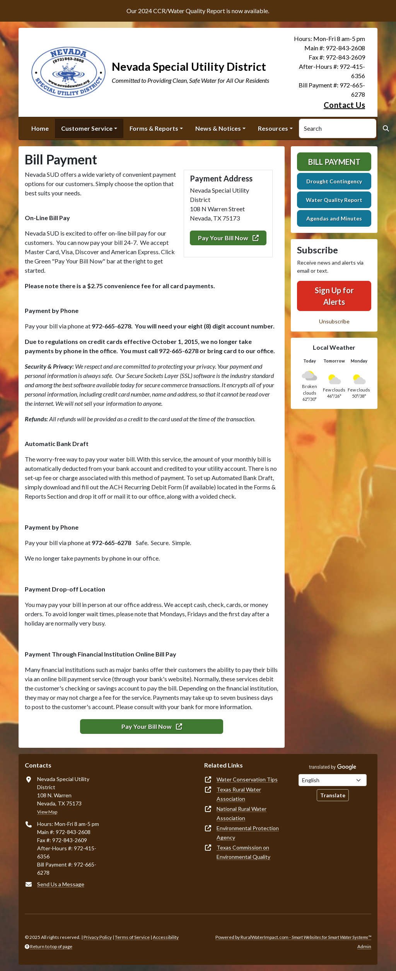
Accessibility (166, 937)
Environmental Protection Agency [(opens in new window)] (248, 833)
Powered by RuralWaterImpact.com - (293, 937)
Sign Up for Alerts (334, 295)
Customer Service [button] (87, 128)
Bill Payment (334, 161)
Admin (364, 946)
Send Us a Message (60, 884)
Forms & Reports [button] (154, 128)
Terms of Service (132, 937)
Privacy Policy (98, 937)
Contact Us (344, 104)
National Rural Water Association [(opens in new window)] (241, 813)
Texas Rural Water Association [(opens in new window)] (239, 794)
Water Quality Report (334, 200)
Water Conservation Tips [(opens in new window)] (247, 779)
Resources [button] (273, 128)
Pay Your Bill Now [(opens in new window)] (228, 237)
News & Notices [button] (218, 128)
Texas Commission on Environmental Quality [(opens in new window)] (243, 852)
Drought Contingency (334, 181)
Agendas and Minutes (334, 218)
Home (40, 128)
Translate (332, 795)
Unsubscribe (334, 321)
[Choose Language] (333, 780)
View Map (47, 812)
